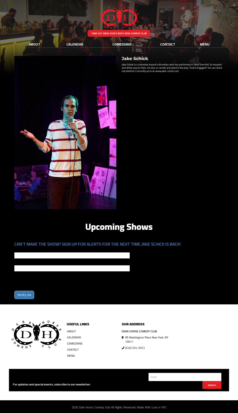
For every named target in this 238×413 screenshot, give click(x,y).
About (34, 44)
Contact (167, 44)
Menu (205, 44)
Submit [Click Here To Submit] (212, 385)
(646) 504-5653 (135, 347)
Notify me (24, 295)
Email (17, 249)
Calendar (74, 44)
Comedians (122, 44)
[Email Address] (185, 377)
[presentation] (41, 281)
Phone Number (22, 262)
